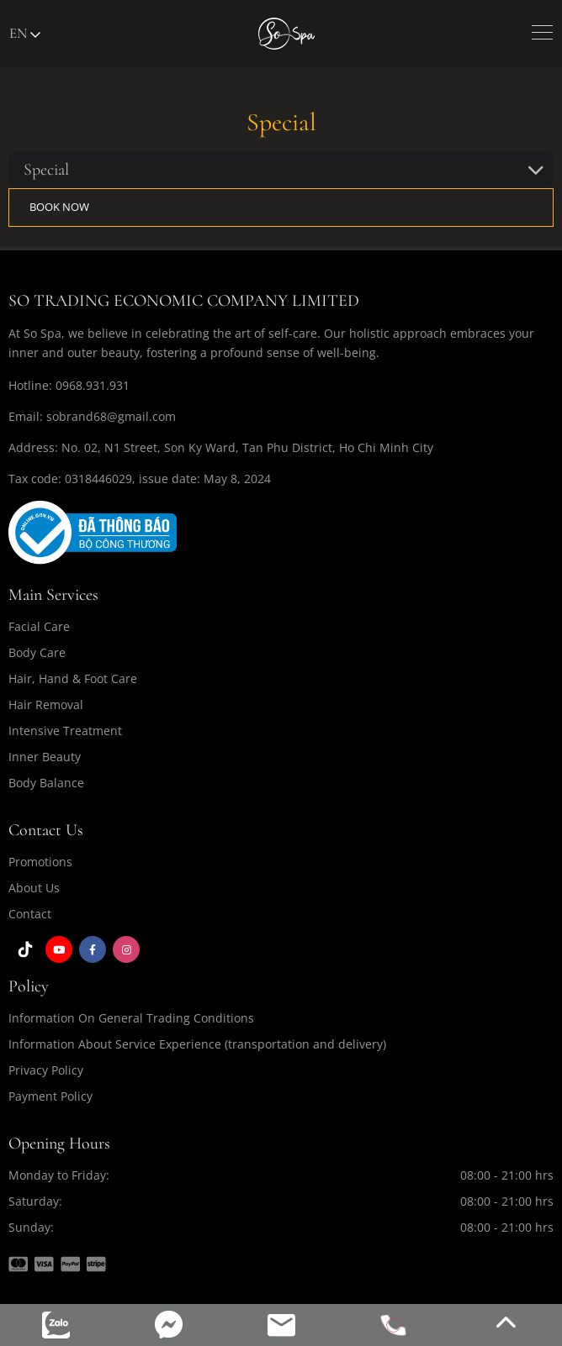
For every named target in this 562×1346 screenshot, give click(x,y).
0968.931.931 (93, 385)
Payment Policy (50, 1096)
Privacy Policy (45, 1070)
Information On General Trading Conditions (131, 1018)
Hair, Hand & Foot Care (72, 678)
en (24, 33)
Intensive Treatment (65, 731)
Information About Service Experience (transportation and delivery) (197, 1044)
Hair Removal (45, 704)
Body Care (37, 652)
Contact (29, 914)
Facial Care (39, 626)
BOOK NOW (59, 206)
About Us (34, 888)
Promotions (40, 862)
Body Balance (46, 783)
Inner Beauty (44, 757)
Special (46, 170)
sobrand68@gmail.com (111, 416)
